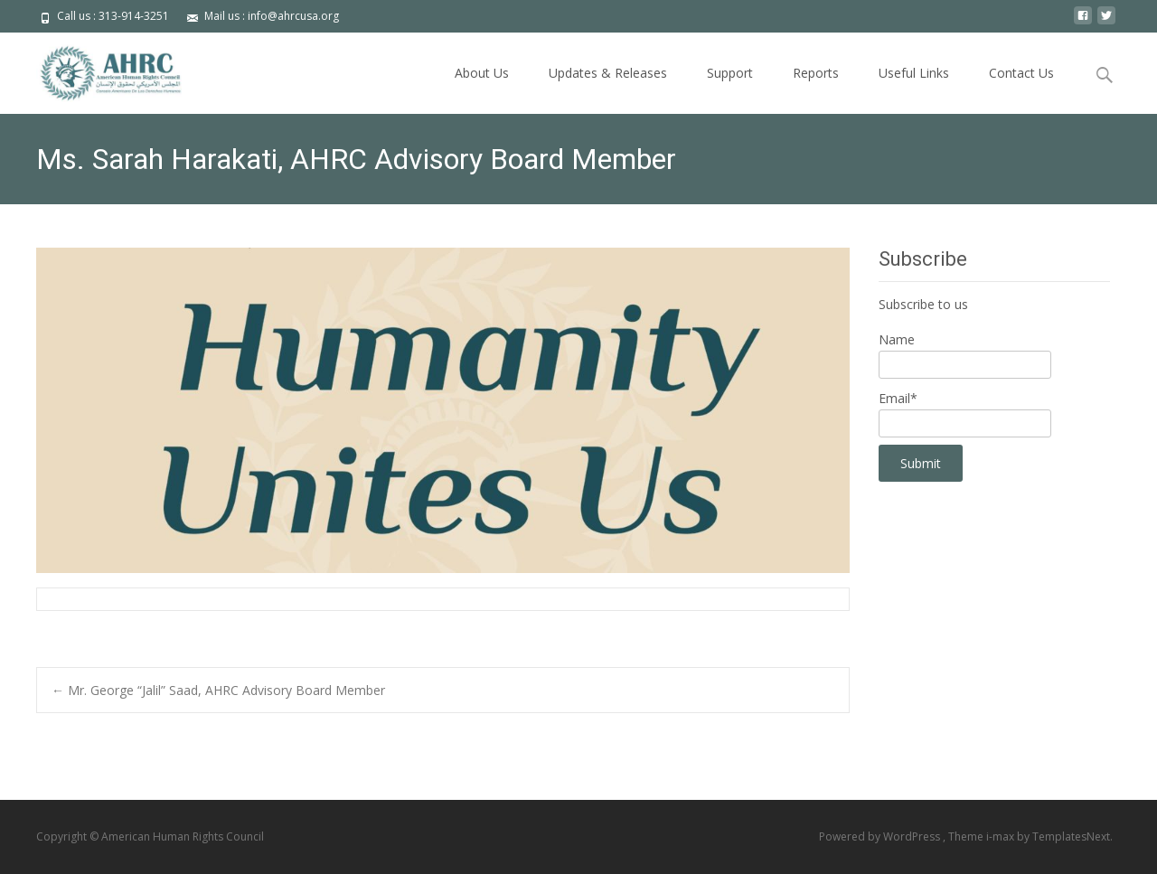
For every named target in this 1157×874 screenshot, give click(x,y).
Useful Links (914, 72)
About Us (482, 72)
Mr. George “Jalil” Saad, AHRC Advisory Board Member (218, 690)
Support (730, 72)
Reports (816, 72)
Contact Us (1021, 72)
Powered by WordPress (881, 836)
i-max (1001, 836)
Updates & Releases (608, 72)
